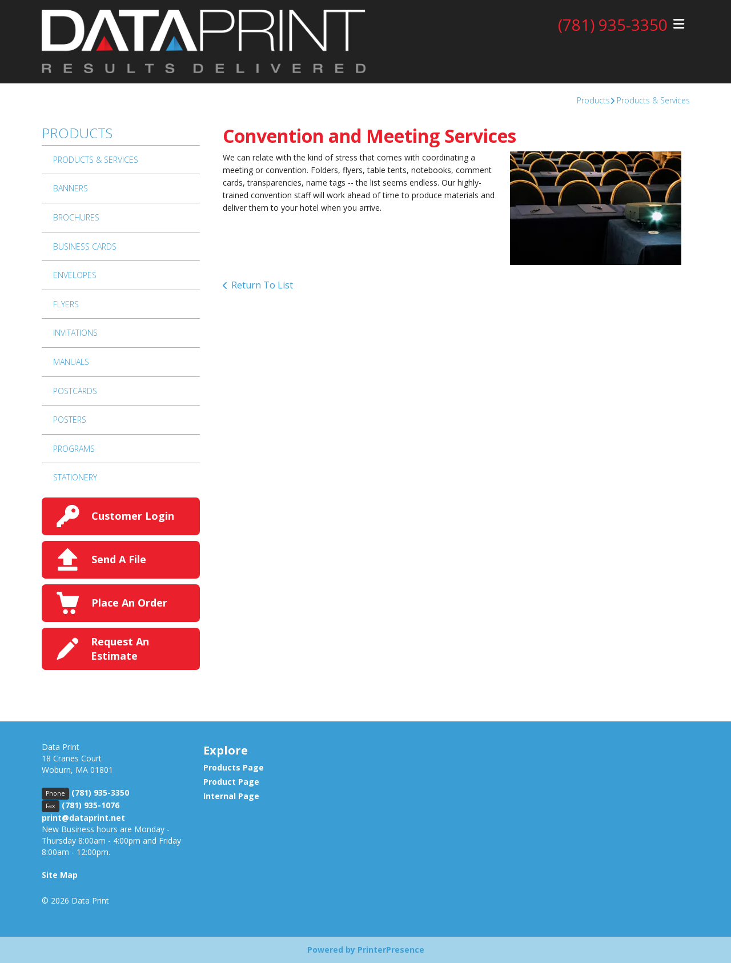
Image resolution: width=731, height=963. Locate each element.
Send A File (118, 559)
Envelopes (75, 275)
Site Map (60, 874)
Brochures (76, 217)
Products (593, 100)
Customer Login (132, 516)
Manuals (71, 361)
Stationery (75, 477)
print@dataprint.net (83, 817)
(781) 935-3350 (613, 24)
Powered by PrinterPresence (365, 949)
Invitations (75, 332)
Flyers (66, 304)
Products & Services (653, 100)
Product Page (231, 781)
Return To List (262, 285)
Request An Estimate (120, 649)
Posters (69, 419)
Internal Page (231, 796)
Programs (74, 448)
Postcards (75, 391)
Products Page (233, 767)
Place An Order (129, 602)
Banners (70, 188)
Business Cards (85, 246)
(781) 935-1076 (90, 805)
